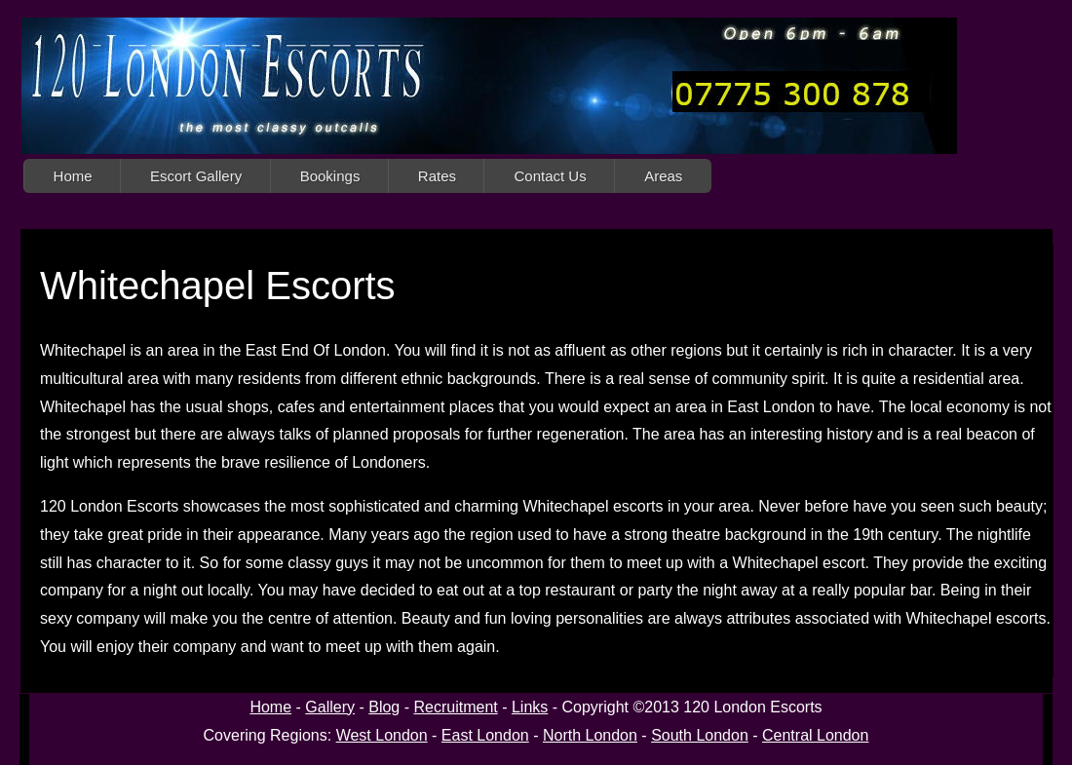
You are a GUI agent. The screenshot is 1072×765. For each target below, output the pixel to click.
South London (699, 735)
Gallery (330, 707)
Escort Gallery (196, 176)
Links (530, 707)
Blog (384, 707)
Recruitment (455, 707)
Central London (815, 735)
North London (590, 735)
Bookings (330, 176)
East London (485, 735)
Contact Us (550, 176)
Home (73, 176)
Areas (663, 176)
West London (382, 735)
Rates (437, 176)
